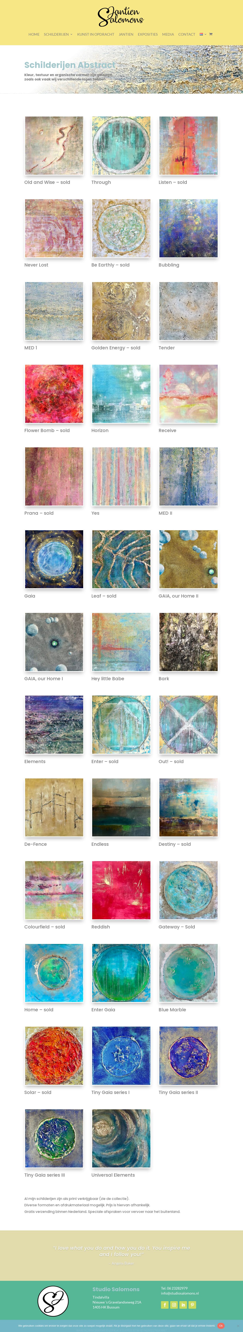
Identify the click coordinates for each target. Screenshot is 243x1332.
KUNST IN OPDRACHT (95, 34)
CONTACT (186, 34)
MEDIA (168, 34)
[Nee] (238, 1326)
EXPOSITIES (148, 34)
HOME (34, 34)
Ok (221, 1325)
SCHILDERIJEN (56, 34)
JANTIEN (126, 34)
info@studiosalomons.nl (180, 1293)
